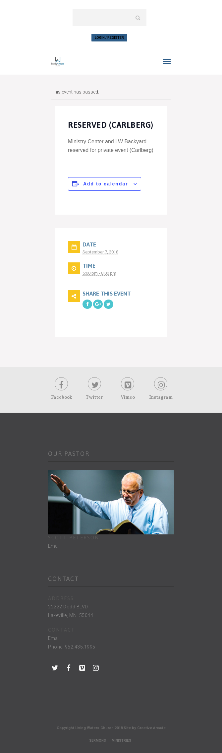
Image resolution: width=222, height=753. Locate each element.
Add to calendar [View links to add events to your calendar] (105, 183)
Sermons (97, 740)
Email (54, 546)
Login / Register (109, 37)
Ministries (121, 740)
